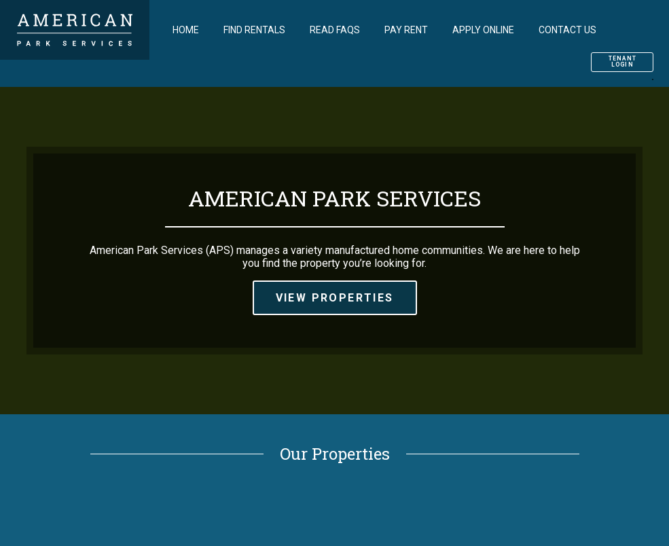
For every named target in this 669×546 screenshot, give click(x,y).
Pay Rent (406, 29)
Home (186, 29)
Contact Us (567, 29)
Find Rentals (254, 29)
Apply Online (483, 29)
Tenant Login (623, 61)
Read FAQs (335, 29)
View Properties (335, 297)
